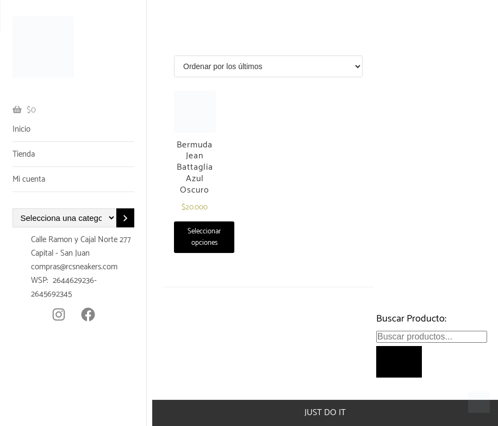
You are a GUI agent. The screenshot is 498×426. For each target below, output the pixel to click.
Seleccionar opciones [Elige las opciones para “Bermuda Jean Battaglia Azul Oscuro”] (204, 237)
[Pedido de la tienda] (268, 66)
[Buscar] (399, 362)
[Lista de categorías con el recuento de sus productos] (65, 217)
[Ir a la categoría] (125, 217)
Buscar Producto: (411, 319)
